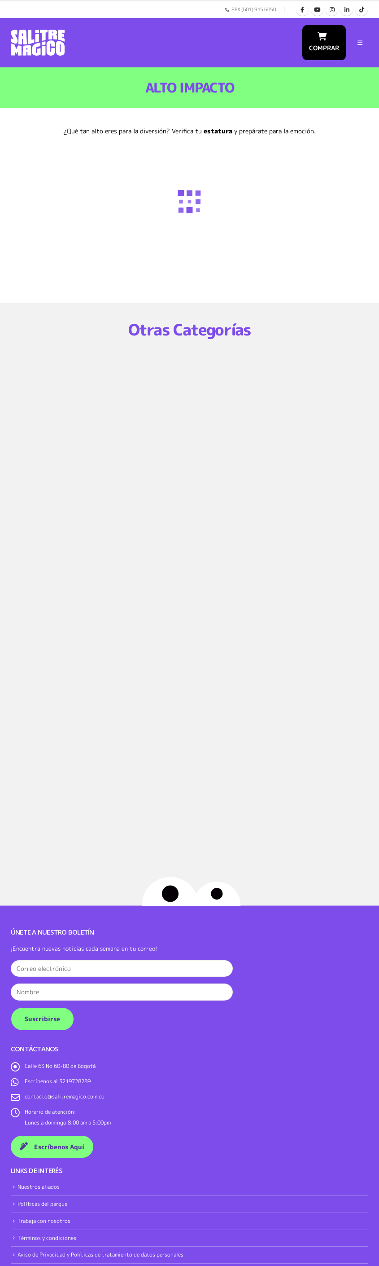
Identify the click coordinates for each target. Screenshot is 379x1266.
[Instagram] (332, 9)
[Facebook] (302, 9)
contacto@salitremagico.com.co (65, 1096)
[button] (360, 42)
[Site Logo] (38, 43)
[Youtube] (317, 9)
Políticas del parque (42, 1204)
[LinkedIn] (346, 9)
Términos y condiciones (46, 1238)
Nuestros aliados (38, 1187)
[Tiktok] (361, 9)
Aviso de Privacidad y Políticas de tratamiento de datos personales (100, 1254)
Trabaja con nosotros (43, 1221)
